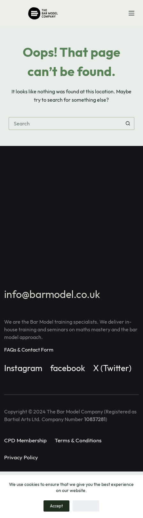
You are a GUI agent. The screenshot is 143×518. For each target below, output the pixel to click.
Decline (86, 505)
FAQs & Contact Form (28, 349)
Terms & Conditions (78, 440)
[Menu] (131, 13)
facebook (67, 368)
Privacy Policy (21, 457)
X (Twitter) (112, 368)
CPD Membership (25, 440)
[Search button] (128, 123)
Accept (56, 505)
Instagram (23, 368)
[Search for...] (65, 123)
